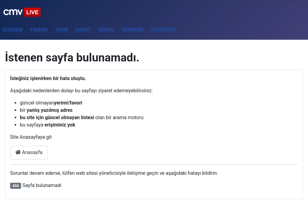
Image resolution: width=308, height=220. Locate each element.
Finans (39, 30)
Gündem (12, 30)
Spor (61, 30)
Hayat (83, 30)
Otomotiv (163, 30)
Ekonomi (132, 30)
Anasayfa (29, 152)
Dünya (106, 30)
